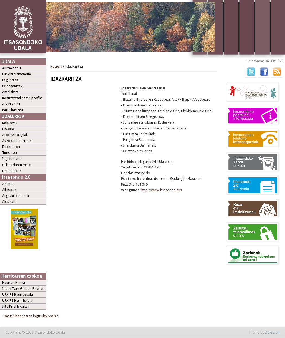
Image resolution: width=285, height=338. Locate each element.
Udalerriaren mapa (17, 165)
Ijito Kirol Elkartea (15, 306)
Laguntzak (10, 80)
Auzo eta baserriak (16, 141)
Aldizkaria (9, 202)
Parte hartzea (12, 110)
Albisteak (9, 190)
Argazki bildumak (15, 196)
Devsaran (272, 332)
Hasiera (56, 66)
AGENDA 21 (11, 104)
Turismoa (9, 153)
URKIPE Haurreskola (17, 294)
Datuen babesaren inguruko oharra (31, 316)
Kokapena (10, 123)
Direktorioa (11, 147)
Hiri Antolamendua (16, 74)
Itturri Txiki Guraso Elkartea (23, 289)
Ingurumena (11, 159)
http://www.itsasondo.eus (161, 190)
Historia (8, 129)
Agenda (8, 184)
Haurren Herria (13, 283)
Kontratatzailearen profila (22, 98)
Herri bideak (11, 171)
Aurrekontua (11, 68)
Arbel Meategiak (15, 135)
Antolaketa (10, 92)
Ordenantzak (12, 86)
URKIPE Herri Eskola (17, 300)
